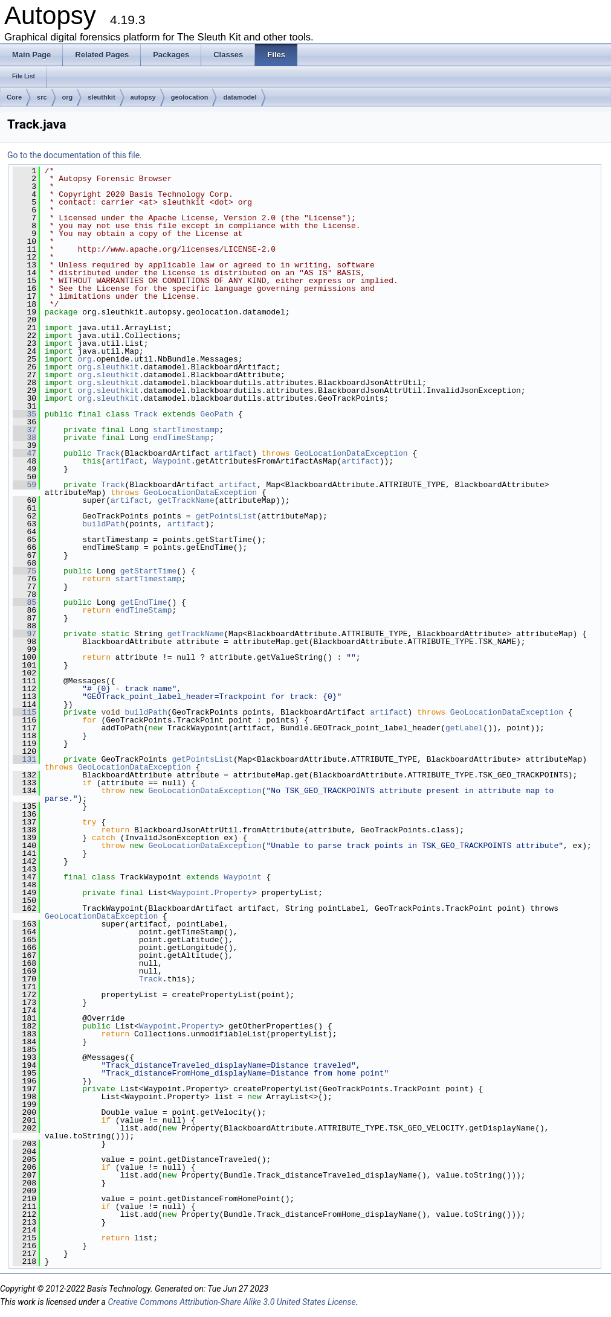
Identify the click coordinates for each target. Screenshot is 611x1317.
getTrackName (186, 500)
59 (24, 484)
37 (24, 429)
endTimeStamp (181, 437)
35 (24, 414)
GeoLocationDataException (350, 453)
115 (24, 712)
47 (24, 453)
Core (14, 97)
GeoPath (216, 414)
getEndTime (143, 602)
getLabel (464, 727)
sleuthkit (101, 97)
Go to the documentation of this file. (74, 155)
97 (24, 633)
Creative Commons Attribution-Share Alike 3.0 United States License (231, 1302)
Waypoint (171, 461)
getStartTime (148, 571)
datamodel (239, 97)
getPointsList (225, 516)
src (42, 97)
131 (24, 759)
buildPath (103, 523)
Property (233, 892)
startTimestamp (186, 429)
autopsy (143, 97)
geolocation (190, 97)
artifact (233, 453)
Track (146, 414)
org (67, 97)
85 (24, 602)
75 (24, 571)
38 (24, 437)
